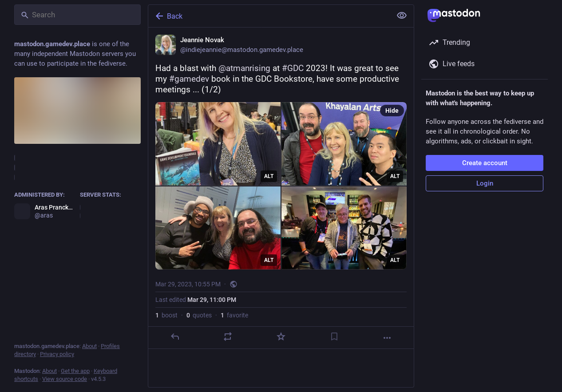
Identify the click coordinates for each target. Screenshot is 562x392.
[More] (387, 338)
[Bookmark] (334, 336)
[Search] (77, 14)
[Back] (269, 16)
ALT (268, 176)
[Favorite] (281, 336)
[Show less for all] (402, 15)
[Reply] (175, 336)
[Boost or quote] (227, 336)
